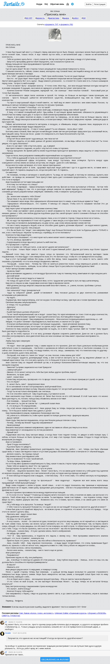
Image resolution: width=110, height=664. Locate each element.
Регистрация (99, 4)
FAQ (46, 4)
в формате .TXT (51, 24)
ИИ (84, 18)
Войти (89, 4)
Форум (39, 4)
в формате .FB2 (66, 24)
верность (41, 18)
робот (76, 18)
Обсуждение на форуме (55, 659)
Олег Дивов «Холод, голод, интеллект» (36, 613)
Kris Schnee (55, 11)
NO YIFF (29, 18)
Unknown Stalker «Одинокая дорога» (71, 613)
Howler (8, 633)
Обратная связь (57, 4)
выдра (66, 18)
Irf (6, 622)
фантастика (54, 18)
